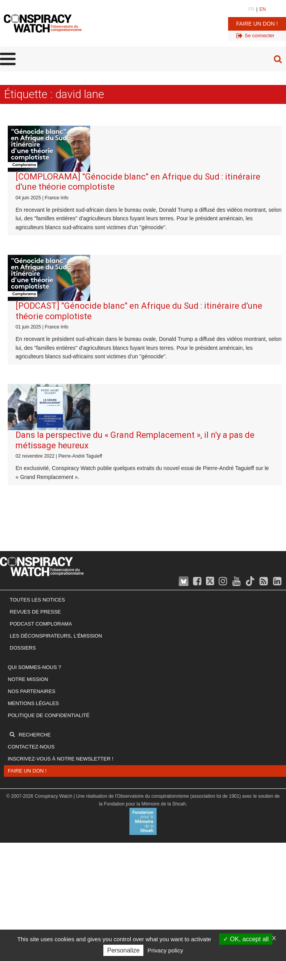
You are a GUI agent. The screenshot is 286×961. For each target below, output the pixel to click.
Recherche (35, 735)
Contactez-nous (31, 747)
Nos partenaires (31, 691)
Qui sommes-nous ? (34, 667)
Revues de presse (35, 612)
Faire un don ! (257, 24)
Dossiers (23, 648)
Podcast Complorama (41, 624)
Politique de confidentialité (48, 715)
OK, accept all (246, 939)
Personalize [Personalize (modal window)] (123, 950)
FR (251, 9)
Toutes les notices (37, 600)
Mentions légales (33, 703)
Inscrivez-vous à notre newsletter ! (60, 759)
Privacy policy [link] (165, 950)
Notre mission (28, 679)
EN (263, 9)
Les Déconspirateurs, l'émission (56, 636)
